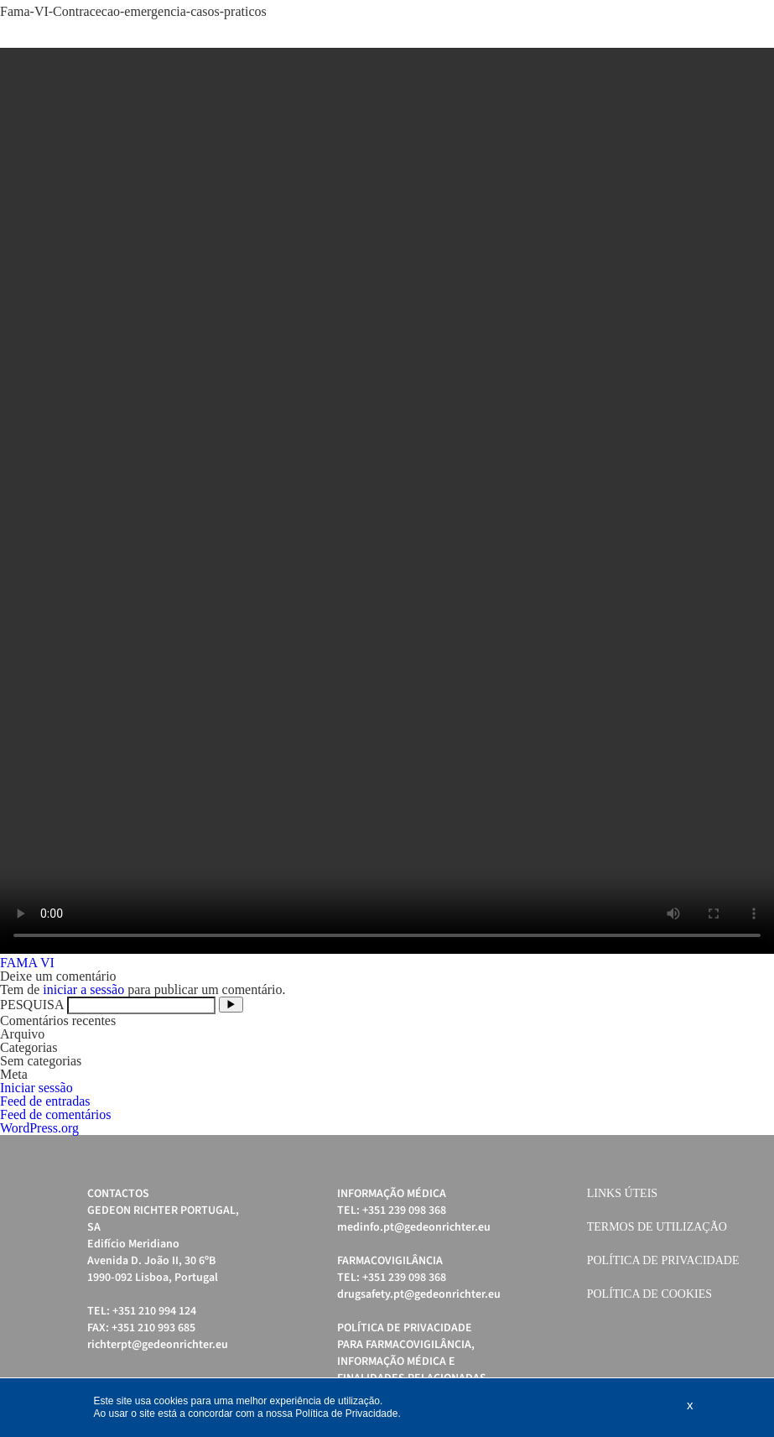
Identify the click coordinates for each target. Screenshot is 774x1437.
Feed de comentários (55, 1114)
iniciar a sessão (83, 989)
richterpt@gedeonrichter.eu (157, 1344)
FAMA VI (27, 962)
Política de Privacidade (663, 1260)
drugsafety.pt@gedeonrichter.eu (419, 1294)
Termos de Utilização (657, 1227)
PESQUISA (32, 1004)
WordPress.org (39, 1128)
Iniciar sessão (36, 1087)
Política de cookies (649, 1294)
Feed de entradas (45, 1101)
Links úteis (622, 1193)
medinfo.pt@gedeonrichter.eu (414, 1227)
